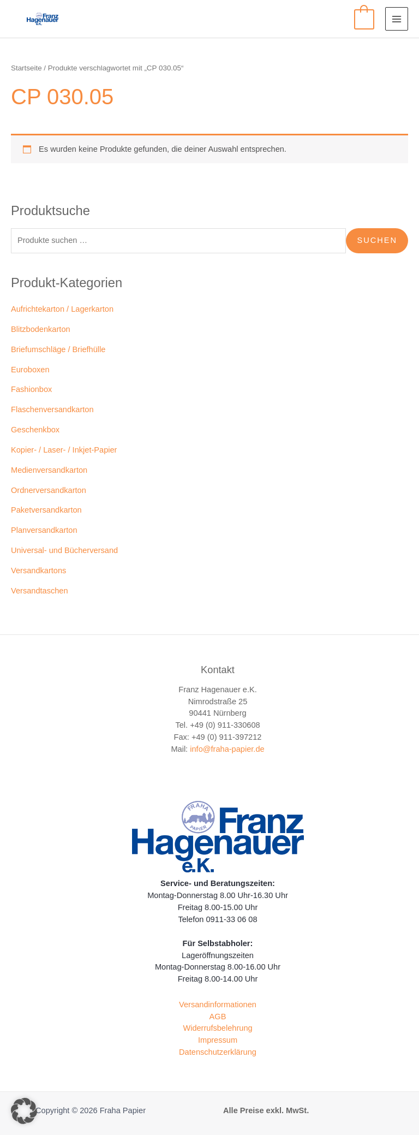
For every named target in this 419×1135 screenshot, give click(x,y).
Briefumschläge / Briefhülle (58, 349)
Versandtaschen (39, 590)
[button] (24, 1111)
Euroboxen (30, 369)
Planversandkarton (44, 530)
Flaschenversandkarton (52, 409)
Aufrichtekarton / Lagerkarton (62, 309)
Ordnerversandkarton (48, 490)
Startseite (26, 68)
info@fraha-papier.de (227, 749)
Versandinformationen (217, 1004)
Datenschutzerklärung (217, 1052)
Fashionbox (31, 389)
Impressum (217, 1040)
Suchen (377, 240)
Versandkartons (38, 570)
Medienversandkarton (49, 470)
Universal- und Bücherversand (64, 550)
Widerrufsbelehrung (217, 1028)
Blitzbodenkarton (40, 329)
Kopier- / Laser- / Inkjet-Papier (64, 449)
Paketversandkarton (46, 510)
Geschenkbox (35, 429)
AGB (218, 1016)
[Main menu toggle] (396, 18)
